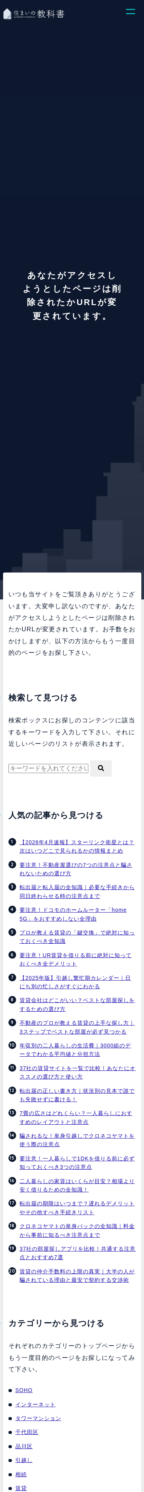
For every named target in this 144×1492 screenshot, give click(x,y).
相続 (21, 1474)
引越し (24, 1460)
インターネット (35, 1404)
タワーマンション (38, 1418)
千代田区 (26, 1432)
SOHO (24, 1390)
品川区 (24, 1446)
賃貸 (21, 1488)
